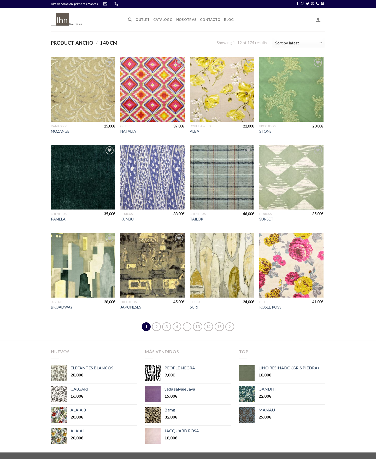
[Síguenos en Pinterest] (322, 4)
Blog (229, 20)
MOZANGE (60, 131)
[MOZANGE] (83, 89)
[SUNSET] (291, 177)
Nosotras (186, 20)
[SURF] (222, 265)
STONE (265, 131)
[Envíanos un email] (312, 4)
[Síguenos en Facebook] (297, 4)
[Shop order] (298, 43)
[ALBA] (222, 89)
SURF (194, 307)
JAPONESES (130, 307)
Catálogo (163, 20)
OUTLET (143, 20)
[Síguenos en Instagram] (302, 4)
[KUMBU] (152, 177)
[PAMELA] (83, 177)
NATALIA (128, 131)
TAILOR (196, 219)
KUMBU (127, 219)
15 (219, 326)
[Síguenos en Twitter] (307, 4)
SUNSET (266, 219)
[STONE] (291, 89)
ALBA (194, 131)
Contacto (210, 20)
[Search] (130, 20)
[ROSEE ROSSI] (291, 265)
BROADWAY (62, 307)
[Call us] (317, 4)
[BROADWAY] (83, 265)
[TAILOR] (222, 177)
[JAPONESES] (152, 265)
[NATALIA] (152, 89)
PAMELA (58, 219)
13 (197, 326)
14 (208, 326)
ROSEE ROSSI (271, 307)
